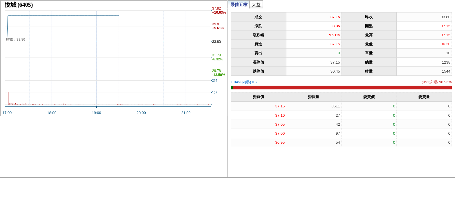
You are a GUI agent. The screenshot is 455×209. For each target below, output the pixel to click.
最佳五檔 (239, 4)
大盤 (256, 4)
